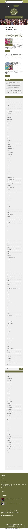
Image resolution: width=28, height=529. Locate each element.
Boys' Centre (9, 140)
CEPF (8, 142)
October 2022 (9, 426)
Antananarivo (9, 125)
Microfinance (9, 268)
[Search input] (13, 1)
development (7, 33)
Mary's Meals (9, 261)
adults (8, 109)
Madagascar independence (11, 257)
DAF (8, 165)
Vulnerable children (10, 348)
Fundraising (9, 34)
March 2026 (9, 376)
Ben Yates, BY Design (16, 526)
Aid (7, 115)
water (19, 36)
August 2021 (9, 446)
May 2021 (8, 452)
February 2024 (9, 417)
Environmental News (10, 187)
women (8, 354)
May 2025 (8, 395)
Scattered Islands (10, 323)
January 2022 (9, 440)
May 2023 (8, 421)
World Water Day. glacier (11, 362)
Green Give (9, 233)
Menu (7, 17)
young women (9, 364)
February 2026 (9, 378)
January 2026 (9, 380)
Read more (7, 75)
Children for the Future (10, 148)
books (8, 138)
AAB (8, 103)
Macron (8, 253)
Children (21, 30)
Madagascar (17, 34)
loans (8, 251)
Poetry (8, 280)
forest (18, 56)
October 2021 (9, 442)
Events (8, 191)
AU (7, 130)
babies (8, 132)
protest (8, 290)
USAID (8, 346)
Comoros (8, 158)
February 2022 (9, 438)
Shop (3, 492)
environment (9, 185)
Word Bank (9, 356)
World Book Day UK (10, 360)
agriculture (9, 113)
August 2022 (9, 428)
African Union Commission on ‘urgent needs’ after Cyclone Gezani (15, 498)
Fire (8, 204)
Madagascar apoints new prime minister (13, 85)
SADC (8, 319)
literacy (8, 247)
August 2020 (9, 461)
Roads (8, 313)
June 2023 (8, 419)
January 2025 (9, 403)
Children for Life (9, 146)
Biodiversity (9, 134)
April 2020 (8, 465)
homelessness (9, 239)
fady (8, 193)
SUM (8, 327)
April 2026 (8, 374)
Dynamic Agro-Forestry (10, 177)
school (8, 325)
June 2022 (8, 430)
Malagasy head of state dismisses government (14, 92)
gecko (8, 220)
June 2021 (8, 450)
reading (8, 303)
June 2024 (8, 415)
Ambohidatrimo (9, 117)
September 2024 (9, 411)
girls (8, 226)
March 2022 (9, 436)
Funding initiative (10, 214)
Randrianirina (9, 301)
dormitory (8, 175)
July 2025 (8, 391)
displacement (9, 173)
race (8, 294)
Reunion (8, 307)
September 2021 (9, 444)
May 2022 (8, 432)
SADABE (8, 317)
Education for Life (15, 33)
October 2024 (9, 409)
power (8, 286)
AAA (8, 101)
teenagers (9, 331)
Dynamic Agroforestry (10, 179)
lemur (10, 57)
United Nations (9, 342)
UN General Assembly (10, 338)
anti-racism (9, 127)
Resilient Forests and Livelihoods (13, 36)
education (10, 33)
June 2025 (8, 393)
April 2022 (8, 434)
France (8, 212)
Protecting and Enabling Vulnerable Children (14, 35)
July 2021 (8, 448)
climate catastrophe (10, 152)
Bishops (8, 136)
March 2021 (9, 456)
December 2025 (9, 382)
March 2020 (9, 467)
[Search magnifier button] (21, 1)
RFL (10, 60)
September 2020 (9, 459)
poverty (6, 35)
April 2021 (8, 454)
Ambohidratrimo (9, 119)
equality (8, 189)
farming (8, 195)
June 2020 (8, 463)
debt (8, 167)
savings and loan (10, 321)
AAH (8, 107)
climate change (9, 154)
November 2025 (9, 384)
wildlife (22, 36)
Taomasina (9, 329)
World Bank (9, 358)
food (8, 208)
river (8, 311)
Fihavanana (9, 200)
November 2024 (9, 407)
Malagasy (20, 34)
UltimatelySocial (20, 528)
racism (8, 296)
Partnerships (9, 278)
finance (8, 202)
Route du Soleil (9, 315)
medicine (8, 263)
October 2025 (9, 386)
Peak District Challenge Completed (11, 29)
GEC (8, 218)
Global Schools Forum (10, 228)
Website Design (10, 526)
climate (6, 56)
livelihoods (13, 34)
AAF (8, 105)
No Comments (17, 30)
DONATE (3, 491)
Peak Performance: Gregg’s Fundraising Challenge (14, 54)
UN (7, 336)
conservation (9, 56)
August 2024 (9, 413)
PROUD (8, 292)
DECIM (8, 169)
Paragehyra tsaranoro (10, 276)
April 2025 (8, 397)
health (8, 237)
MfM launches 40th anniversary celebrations (14, 90)
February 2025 (9, 401)
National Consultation (10, 272)
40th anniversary (10, 99)
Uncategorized (9, 340)
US (7, 344)
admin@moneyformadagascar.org (8, 515)
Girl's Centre (9, 224)
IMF (7, 241)
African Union (9, 111)
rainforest (6, 36)
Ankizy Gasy (9, 123)
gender (8, 222)
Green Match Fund (10, 235)
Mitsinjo (8, 270)
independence (9, 243)
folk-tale (8, 206)
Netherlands (9, 274)
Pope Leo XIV (9, 282)
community (9, 156)
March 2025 (9, 399)
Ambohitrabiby (9, 121)
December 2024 (9, 405)
